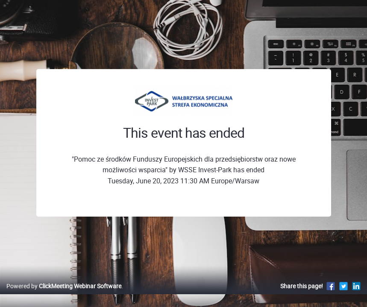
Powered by (63, 295)
